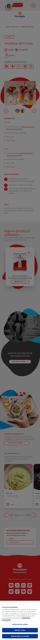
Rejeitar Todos (20, 631)
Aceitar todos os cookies (20, 637)
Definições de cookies (20, 625)
